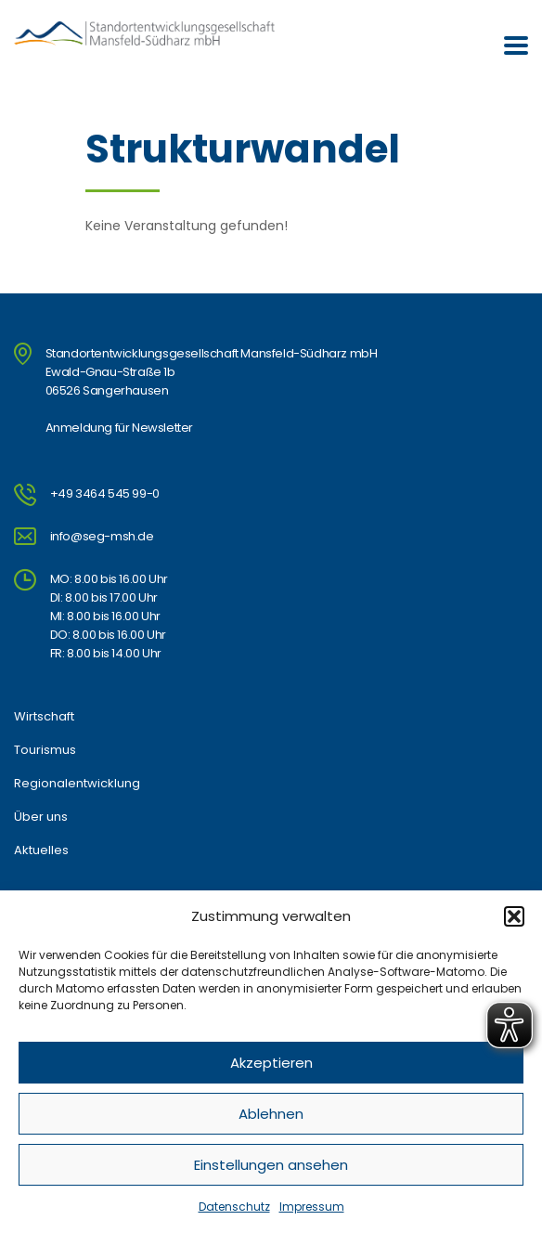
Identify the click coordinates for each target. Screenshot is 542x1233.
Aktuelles (41, 850)
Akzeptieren (271, 1062)
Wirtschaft (44, 716)
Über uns (41, 817)
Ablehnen (271, 1113)
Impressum (311, 1206)
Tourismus (45, 750)
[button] (514, 916)
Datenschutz (234, 1206)
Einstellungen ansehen (271, 1165)
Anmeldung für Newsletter (119, 427)
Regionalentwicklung (77, 783)
